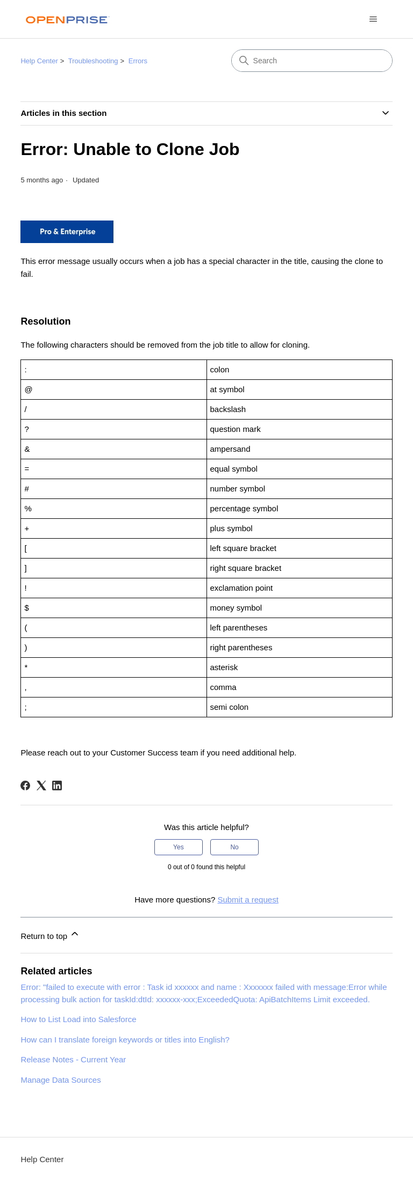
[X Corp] (41, 785)
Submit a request (247, 899)
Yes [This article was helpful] (178, 847)
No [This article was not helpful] (234, 847)
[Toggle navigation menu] (373, 19)
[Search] (312, 60)
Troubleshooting (93, 61)
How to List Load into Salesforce (78, 1019)
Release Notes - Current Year (73, 1059)
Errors (138, 61)
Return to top (50, 934)
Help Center (39, 61)
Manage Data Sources (60, 1079)
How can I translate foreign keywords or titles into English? (125, 1039)
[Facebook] (25, 785)
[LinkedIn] (57, 785)
